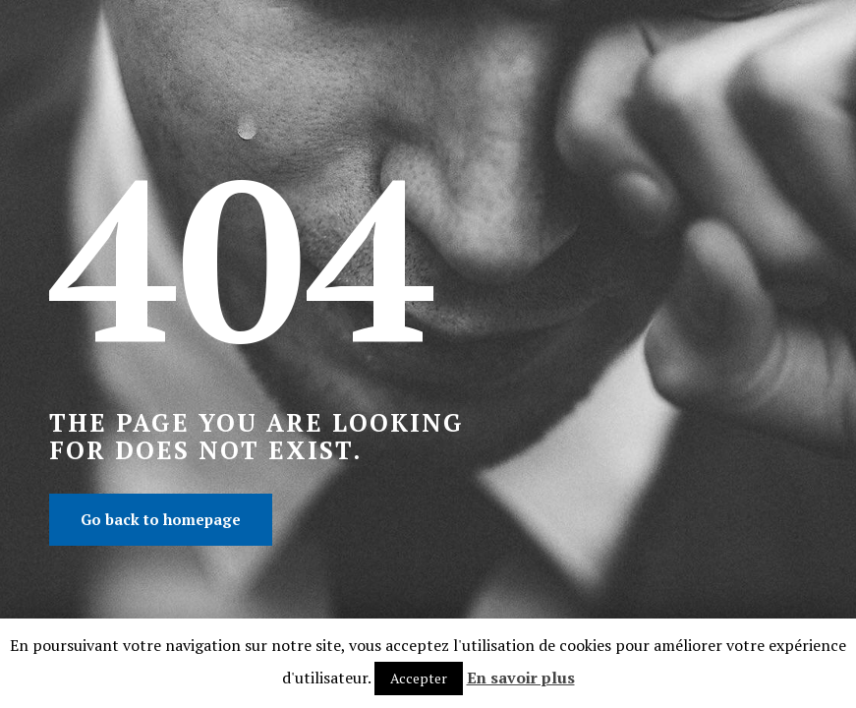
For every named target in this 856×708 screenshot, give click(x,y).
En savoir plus (521, 677)
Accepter (418, 678)
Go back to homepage (161, 519)
